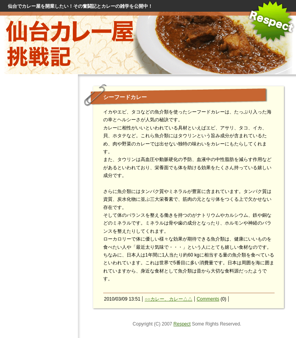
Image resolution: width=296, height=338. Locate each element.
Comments (208, 299)
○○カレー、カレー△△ (168, 299)
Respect (181, 324)
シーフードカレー (125, 97)
